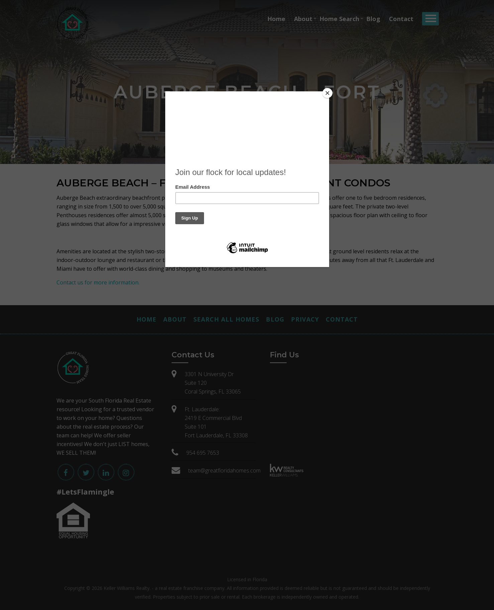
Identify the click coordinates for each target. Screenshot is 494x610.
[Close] (327, 93)
